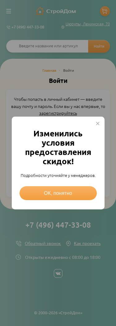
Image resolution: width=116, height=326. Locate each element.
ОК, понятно (58, 193)
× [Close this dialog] (97, 123)
